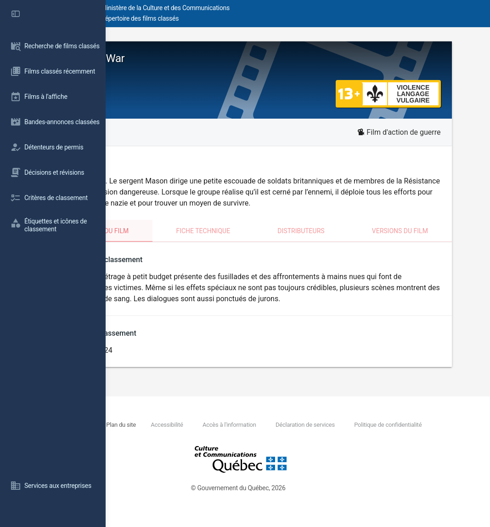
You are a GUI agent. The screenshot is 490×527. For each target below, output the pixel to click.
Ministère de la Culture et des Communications (271, 7)
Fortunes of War (172, 58)
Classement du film (173, 242)
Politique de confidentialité (197, 443)
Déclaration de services (402, 433)
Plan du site (217, 433)
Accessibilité (263, 433)
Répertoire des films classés (245, 18)
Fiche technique (264, 242)
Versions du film (428, 242)
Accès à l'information (326, 433)
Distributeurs (345, 242)
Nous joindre (175, 433)
